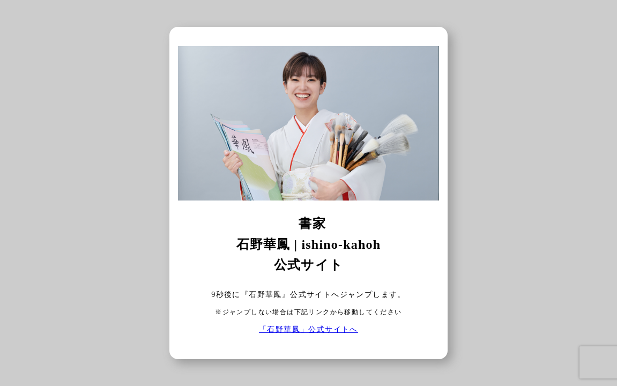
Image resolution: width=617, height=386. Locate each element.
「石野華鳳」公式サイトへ (308, 329)
